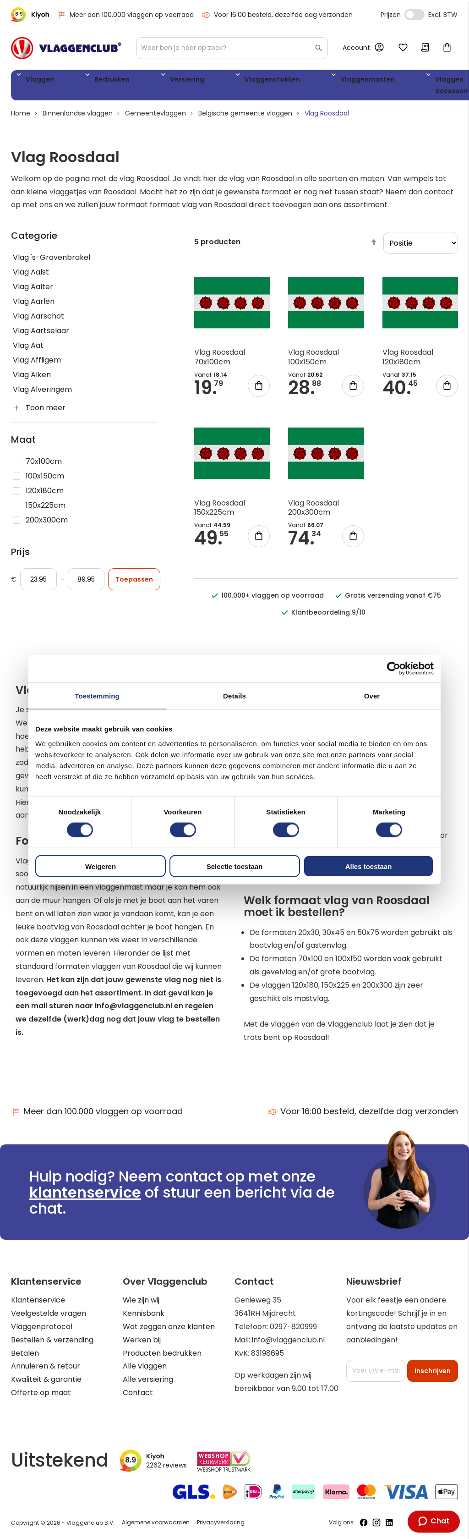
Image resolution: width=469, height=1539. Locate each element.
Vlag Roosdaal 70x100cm (219, 361)
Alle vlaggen (145, 1366)
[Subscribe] (432, 1371)
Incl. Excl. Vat (414, 14)
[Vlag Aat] (84, 349)
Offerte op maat (41, 1392)
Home (20, 116)
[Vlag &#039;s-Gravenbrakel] (84, 261)
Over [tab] (372, 696)
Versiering (140, 81)
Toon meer (45, 411)
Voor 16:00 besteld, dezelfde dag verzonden (277, 15)
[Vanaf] (38, 583)
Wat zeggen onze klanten (169, 1326)
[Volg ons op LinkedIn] (389, 1522)
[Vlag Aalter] (84, 290)
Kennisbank (143, 1313)
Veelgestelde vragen (48, 1313)
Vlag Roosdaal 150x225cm (219, 511)
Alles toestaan (368, 866)
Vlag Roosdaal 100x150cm (313, 361)
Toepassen (134, 583)
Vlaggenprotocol (41, 1326)
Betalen (25, 1353)
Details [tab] (234, 696)
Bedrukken (87, 81)
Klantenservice (38, 1300)
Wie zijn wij (141, 1300)
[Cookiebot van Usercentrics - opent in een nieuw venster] (394, 669)
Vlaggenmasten (278, 81)
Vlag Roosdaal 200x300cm (313, 511)
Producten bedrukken (162, 1353)
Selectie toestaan (235, 866)
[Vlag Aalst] (84, 275)
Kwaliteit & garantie (46, 1379)
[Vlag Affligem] (84, 363)
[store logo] (66, 48)
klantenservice (85, 1192)
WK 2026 (393, 87)
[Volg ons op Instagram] (376, 1522)
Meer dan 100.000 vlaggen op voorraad (125, 15)
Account (356, 47)
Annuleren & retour (45, 1366)
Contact (138, 1392)
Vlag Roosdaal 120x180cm (407, 361)
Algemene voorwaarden (156, 1522)
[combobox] (232, 48)
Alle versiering (148, 1379)
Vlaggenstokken (203, 81)
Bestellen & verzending (52, 1340)
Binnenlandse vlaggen (78, 116)
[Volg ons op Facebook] (363, 1522)
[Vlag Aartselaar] (84, 334)
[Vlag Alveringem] (84, 393)
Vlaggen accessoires (345, 87)
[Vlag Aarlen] (84, 305)
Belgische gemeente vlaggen (245, 116)
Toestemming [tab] (97, 696)
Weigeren (100, 866)
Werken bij (142, 1340)
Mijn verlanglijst (403, 48)
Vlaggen (36, 81)
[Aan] (86, 583)
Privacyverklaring (221, 1522)
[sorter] (420, 247)
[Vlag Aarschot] (84, 319)
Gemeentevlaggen (155, 116)
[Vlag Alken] (84, 378)
